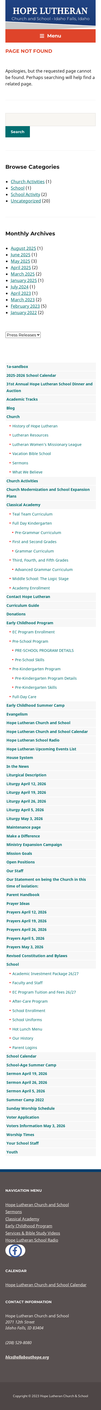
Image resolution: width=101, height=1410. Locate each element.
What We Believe (27, 472)
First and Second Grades (34, 541)
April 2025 (21, 267)
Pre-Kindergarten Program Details (46, 678)
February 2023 (25, 306)
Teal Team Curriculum (32, 514)
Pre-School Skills (29, 659)
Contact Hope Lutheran (28, 596)
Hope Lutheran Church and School (38, 722)
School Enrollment (28, 1010)
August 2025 (23, 248)
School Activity (25, 194)
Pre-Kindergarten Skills (36, 687)
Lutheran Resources (30, 435)
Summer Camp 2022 (25, 1099)
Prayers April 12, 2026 (26, 912)
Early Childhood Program (29, 622)
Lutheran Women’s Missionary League (47, 444)
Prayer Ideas (18, 903)
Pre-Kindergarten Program (36, 668)
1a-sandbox (17, 366)
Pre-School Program (30, 641)
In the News (17, 766)
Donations (16, 613)
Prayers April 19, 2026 (26, 920)
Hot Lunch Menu (27, 1029)
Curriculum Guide (22, 605)
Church (13, 416)
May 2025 (20, 261)
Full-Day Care (24, 696)
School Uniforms (27, 1019)
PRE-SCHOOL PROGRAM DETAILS (44, 650)
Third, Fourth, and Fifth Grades (40, 560)
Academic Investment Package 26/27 (45, 973)
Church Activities (28, 182)
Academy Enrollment (31, 588)
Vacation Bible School (31, 453)
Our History (22, 1038)
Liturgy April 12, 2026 (26, 783)
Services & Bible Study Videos (32, 1233)
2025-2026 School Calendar (31, 375)
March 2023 (23, 300)
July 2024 (20, 287)
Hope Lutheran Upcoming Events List (41, 748)
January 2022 (24, 312)
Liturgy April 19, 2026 (26, 792)
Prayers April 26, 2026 (26, 929)
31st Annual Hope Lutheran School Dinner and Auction (49, 387)
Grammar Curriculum (34, 551)
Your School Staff (22, 1143)
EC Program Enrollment (33, 631)
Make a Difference (23, 836)
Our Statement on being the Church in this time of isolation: (46, 883)
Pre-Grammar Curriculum (38, 532)
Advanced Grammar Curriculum (44, 569)
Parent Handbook (23, 894)
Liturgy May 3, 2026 (24, 818)
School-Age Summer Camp (31, 1064)
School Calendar (21, 1056)
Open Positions (20, 861)
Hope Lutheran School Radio (33, 740)
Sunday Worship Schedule (30, 1108)
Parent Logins (24, 1047)
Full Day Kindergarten (32, 523)
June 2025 (20, 255)
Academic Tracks (22, 399)
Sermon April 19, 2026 (26, 1073)
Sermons (20, 462)
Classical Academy (23, 504)
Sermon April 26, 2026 (26, 1082)
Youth (12, 1152)
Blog (10, 408)
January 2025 (24, 280)
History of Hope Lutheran (35, 425)
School (18, 188)
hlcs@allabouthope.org (27, 1357)
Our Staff (14, 870)
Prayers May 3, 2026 (24, 946)
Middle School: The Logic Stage (40, 578)
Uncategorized (26, 201)
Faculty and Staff (27, 982)
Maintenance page (23, 827)
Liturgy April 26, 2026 (26, 801)
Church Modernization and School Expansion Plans (48, 493)
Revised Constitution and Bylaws (36, 955)
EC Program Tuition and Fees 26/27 (44, 992)
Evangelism (17, 714)
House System (19, 757)
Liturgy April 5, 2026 (25, 809)
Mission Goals (19, 853)
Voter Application (22, 1117)
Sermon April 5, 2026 (25, 1090)
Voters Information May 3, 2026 (35, 1125)
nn (23, 335)
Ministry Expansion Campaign (34, 844)
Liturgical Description (26, 774)
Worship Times (20, 1134)
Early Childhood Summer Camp (35, 705)
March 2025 (23, 274)
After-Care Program (30, 1001)
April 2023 (21, 293)
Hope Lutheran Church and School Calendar (47, 731)
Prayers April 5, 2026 (25, 938)
